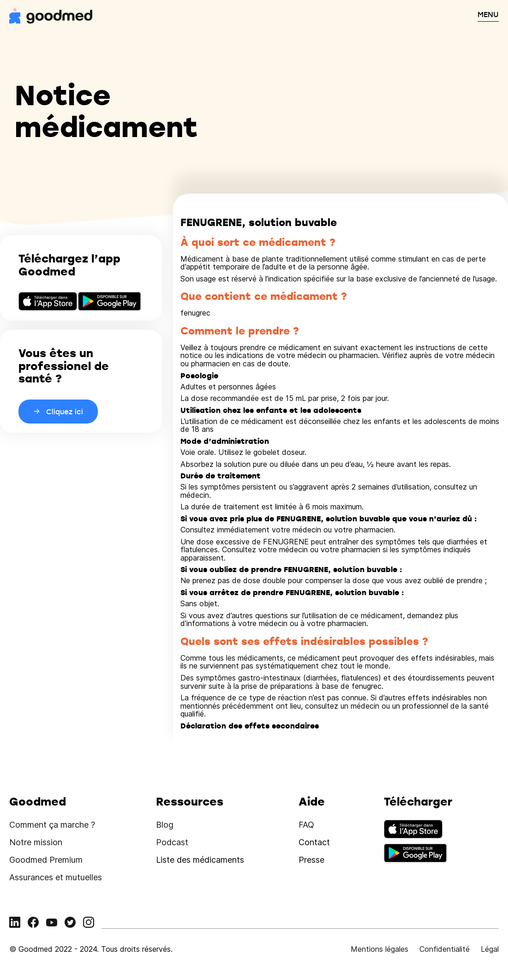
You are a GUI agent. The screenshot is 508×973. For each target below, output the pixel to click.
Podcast (172, 842)
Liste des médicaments (200, 860)
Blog (164, 825)
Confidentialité (444, 949)
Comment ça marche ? (52, 825)
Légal (490, 949)
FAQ (306, 825)
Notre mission (35, 842)
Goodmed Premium (46, 860)
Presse (311, 860)
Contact (314, 842)
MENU (488, 14)
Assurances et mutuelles (55, 877)
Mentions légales (379, 949)
